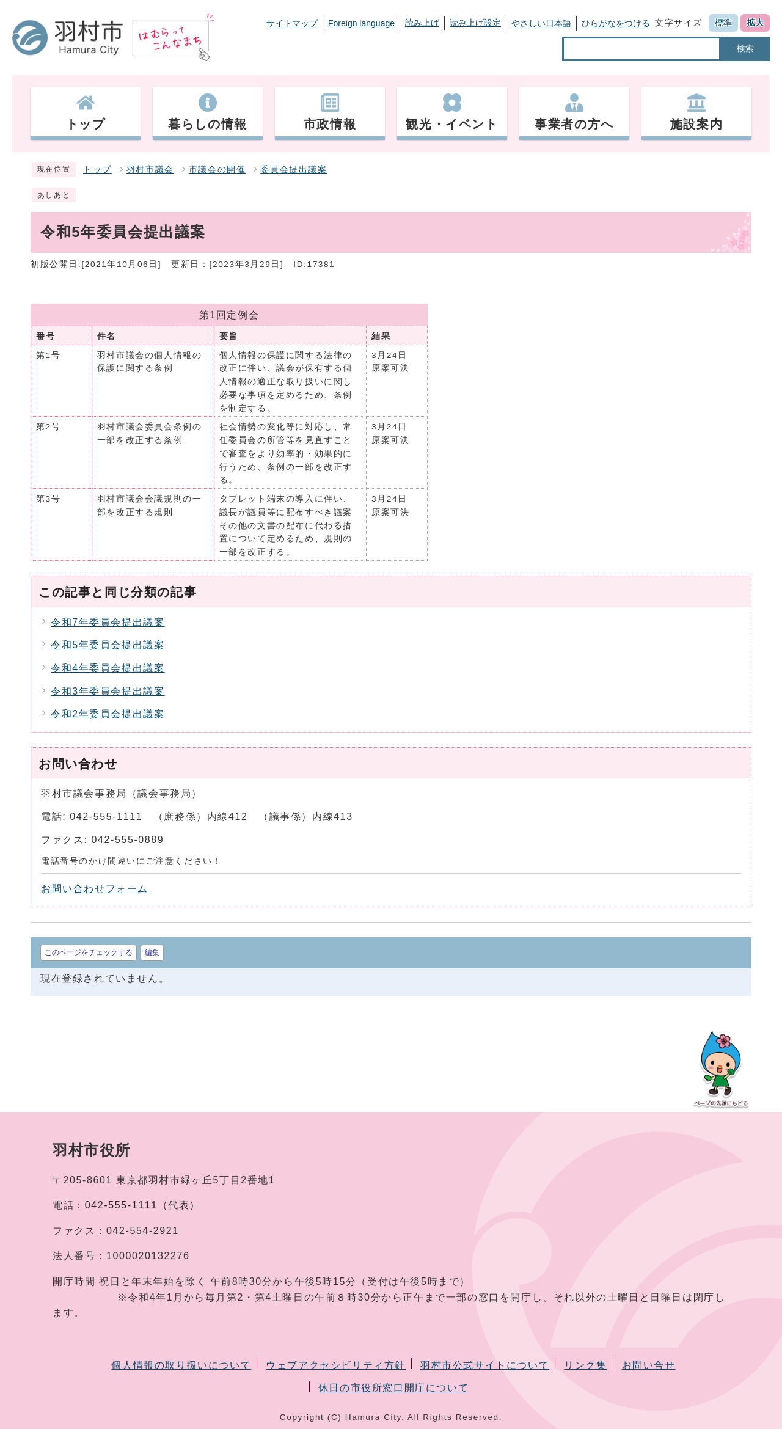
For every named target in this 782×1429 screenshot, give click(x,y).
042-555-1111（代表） (142, 1205)
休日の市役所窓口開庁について (393, 1388)
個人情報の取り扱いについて (181, 1365)
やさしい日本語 (541, 23)
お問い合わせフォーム (94, 888)
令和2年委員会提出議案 (108, 714)
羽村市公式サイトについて (484, 1365)
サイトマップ (292, 23)
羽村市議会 (150, 169)
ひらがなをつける (616, 23)
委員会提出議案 (293, 169)
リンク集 (585, 1365)
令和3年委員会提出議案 (108, 691)
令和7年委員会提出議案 (108, 622)
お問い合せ (649, 1365)
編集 (152, 952)
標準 (723, 22)
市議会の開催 (217, 169)
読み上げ (422, 22)
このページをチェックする (89, 952)
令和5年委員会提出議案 (108, 645)
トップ (97, 169)
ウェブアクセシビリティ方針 (336, 1365)
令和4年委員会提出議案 (108, 668)
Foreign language (361, 23)
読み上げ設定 (475, 22)
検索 (745, 48)
